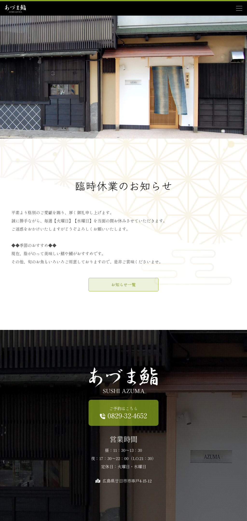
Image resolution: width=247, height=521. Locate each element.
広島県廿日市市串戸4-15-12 (124, 481)
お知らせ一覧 (123, 284)
